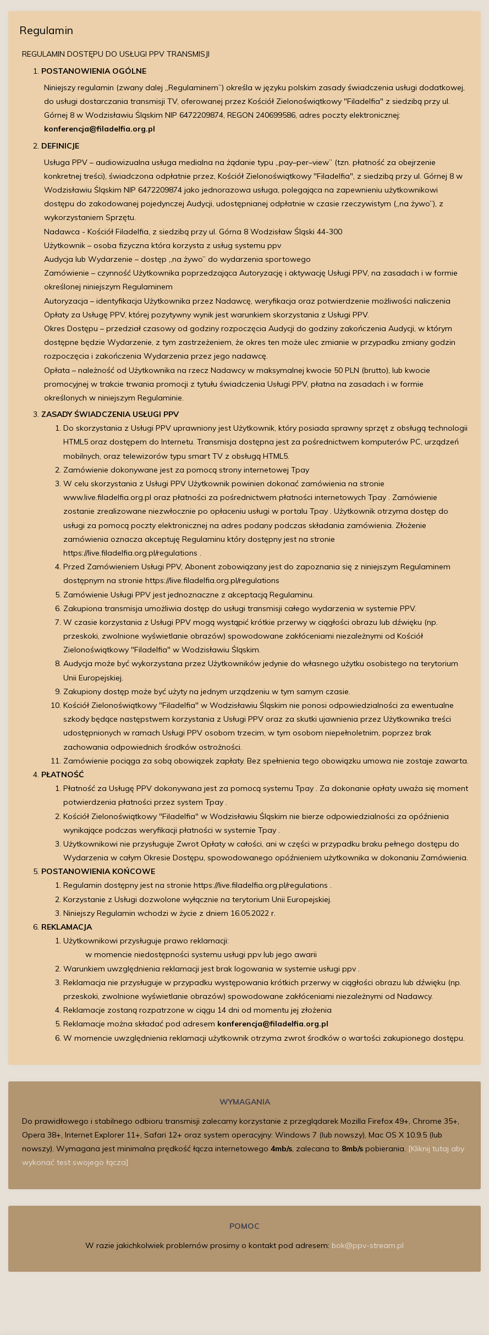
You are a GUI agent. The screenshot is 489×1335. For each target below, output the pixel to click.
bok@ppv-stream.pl (368, 1245)
